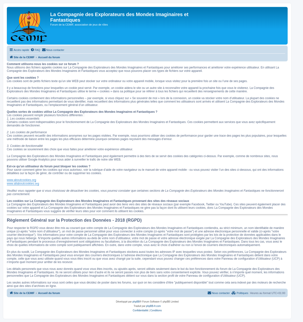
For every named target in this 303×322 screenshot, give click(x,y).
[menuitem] (35, 50)
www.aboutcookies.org (21, 180)
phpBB (136, 301)
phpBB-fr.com (153, 306)
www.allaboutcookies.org (23, 183)
